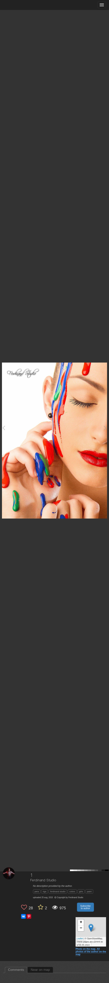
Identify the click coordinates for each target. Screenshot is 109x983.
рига (37, 891)
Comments (16, 970)
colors (72, 891)
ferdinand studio (57, 891)
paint (89, 891)
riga (44, 891)
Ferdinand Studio (43, 880)
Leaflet (80, 938)
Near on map (40, 970)
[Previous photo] (3, 427)
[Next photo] (105, 427)
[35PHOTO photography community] (18, 5)
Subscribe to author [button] (85, 907)
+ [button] (81, 922)
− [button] (81, 928)
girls (81, 891)
